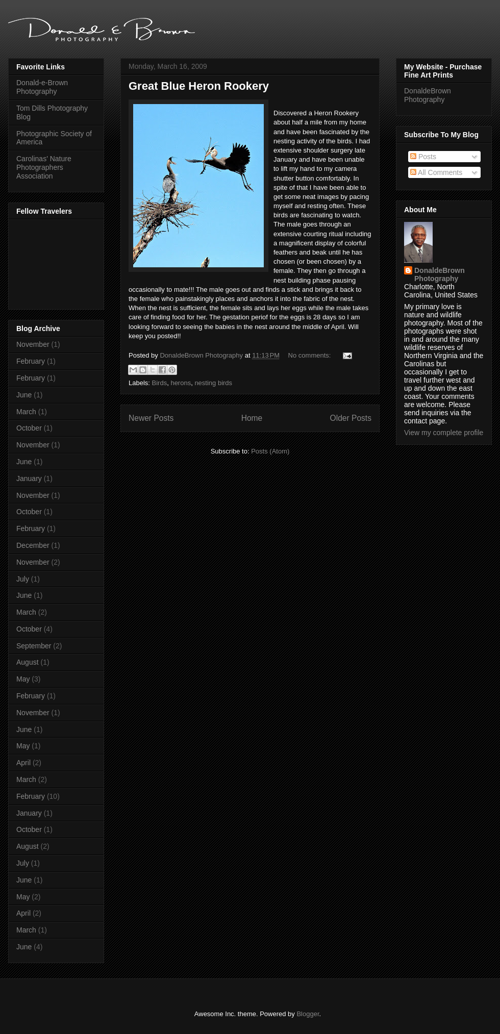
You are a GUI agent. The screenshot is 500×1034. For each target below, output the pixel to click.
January (29, 478)
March (26, 412)
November (32, 344)
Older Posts (350, 418)
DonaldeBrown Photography (427, 95)
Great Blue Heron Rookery (199, 86)
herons (180, 383)
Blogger (307, 1014)
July (22, 579)
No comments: (310, 355)
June (24, 395)
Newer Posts (151, 418)
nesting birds (213, 383)
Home (252, 418)
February (30, 361)
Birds (159, 383)
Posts (423, 157)
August (27, 662)
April (23, 763)
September (33, 646)
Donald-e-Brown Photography (42, 87)
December (32, 545)
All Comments (436, 172)
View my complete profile (443, 432)
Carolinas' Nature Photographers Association (43, 167)
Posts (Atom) (270, 451)
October (29, 428)
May (23, 679)
